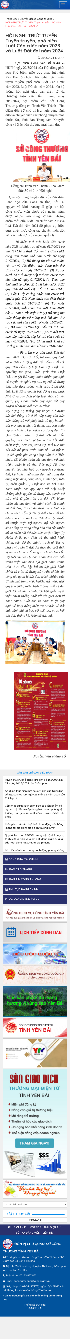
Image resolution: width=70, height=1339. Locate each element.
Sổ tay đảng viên (28, 1232)
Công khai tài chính (21, 859)
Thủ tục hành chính (21, 889)
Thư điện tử (51, 1227)
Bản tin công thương (23, 879)
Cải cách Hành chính (22, 899)
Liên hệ (48, 1232)
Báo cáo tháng (18, 869)
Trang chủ (11, 18)
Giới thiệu (20, 1227)
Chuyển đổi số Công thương (36, 18)
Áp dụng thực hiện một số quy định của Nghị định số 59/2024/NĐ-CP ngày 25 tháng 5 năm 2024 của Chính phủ (35, 794)
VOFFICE (35, 1227)
